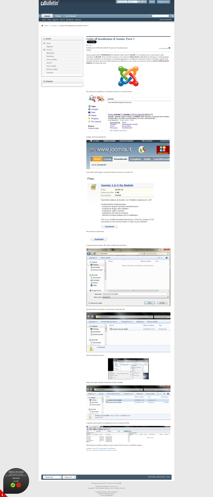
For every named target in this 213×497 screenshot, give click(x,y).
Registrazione (163, 2)
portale (114, 450)
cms (90, 450)
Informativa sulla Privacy (156, 477)
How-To (95, 448)
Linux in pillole (52, 59)
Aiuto (152, 2)
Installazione (111, 448)
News (49, 19)
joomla (109, 450)
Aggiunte (55, 19)
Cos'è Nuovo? (70, 16)
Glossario (78, 19)
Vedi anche (16, 478)
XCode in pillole (52, 69)
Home (46, 26)
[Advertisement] (106, 31)
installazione (103, 450)
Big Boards (69, 19)
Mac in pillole (51, 66)
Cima (168, 477)
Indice (44, 19)
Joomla (54, 26)
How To (62, 19)
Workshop (50, 56)
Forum (58, 16)
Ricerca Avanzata (166, 19)
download (95, 450)
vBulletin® (106, 486)
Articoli (47, 16)
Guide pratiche (102, 448)
